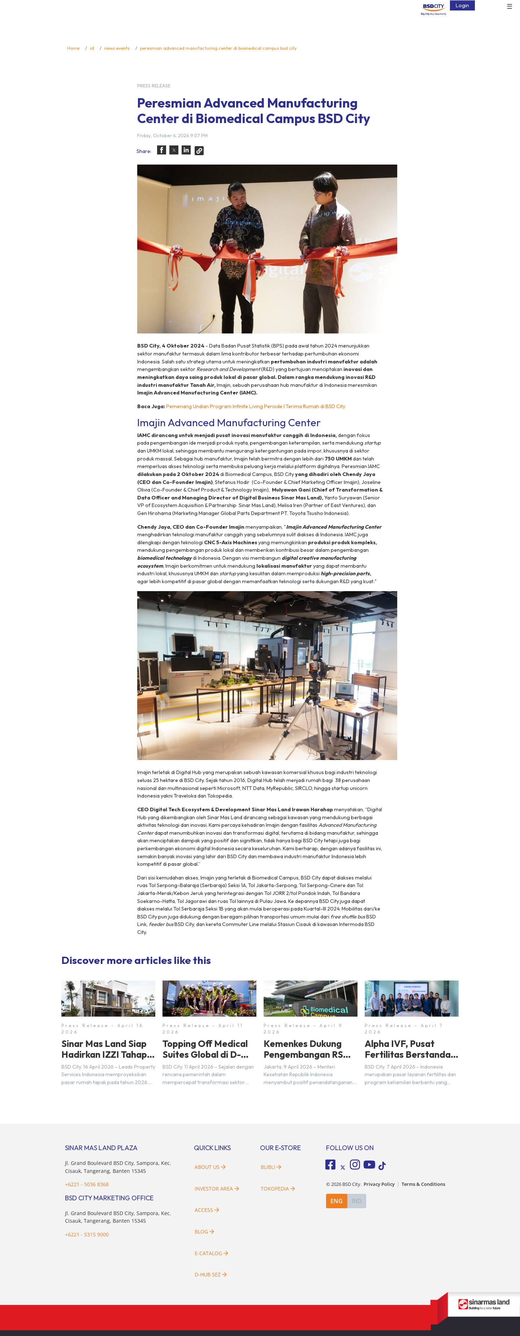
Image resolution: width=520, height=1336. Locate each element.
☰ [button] (509, 6)
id (92, 48)
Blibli (271, 1166)
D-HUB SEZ (211, 1274)
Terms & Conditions (423, 1184)
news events (117, 48)
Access (207, 1209)
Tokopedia (278, 1188)
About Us (210, 1166)
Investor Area (217, 1188)
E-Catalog (211, 1253)
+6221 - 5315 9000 (87, 1234)
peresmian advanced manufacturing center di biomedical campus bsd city (218, 48)
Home (73, 48)
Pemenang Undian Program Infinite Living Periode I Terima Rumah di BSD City (255, 406)
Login (462, 5)
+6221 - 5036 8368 (87, 1184)
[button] (161, 149)
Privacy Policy (379, 1184)
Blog (204, 1231)
